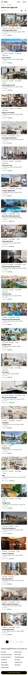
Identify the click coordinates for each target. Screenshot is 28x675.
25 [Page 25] (21, 642)
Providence (4, 659)
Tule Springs (4, 662)
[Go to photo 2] (13, 25)
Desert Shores (18, 652)
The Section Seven (19, 657)
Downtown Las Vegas (6, 654)
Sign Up (24, 1)
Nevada (2, 4)
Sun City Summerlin (6, 657)
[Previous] (4, 642)
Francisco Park (18, 662)
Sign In (18, 1)
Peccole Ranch (5, 667)
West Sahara (18, 654)
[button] (14, 25)
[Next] (24, 642)
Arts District (18, 665)
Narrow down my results (14, 672)
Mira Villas (3, 652)
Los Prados (17, 659)
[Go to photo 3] (14, 25)
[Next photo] (23, 20)
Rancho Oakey (4, 665)
